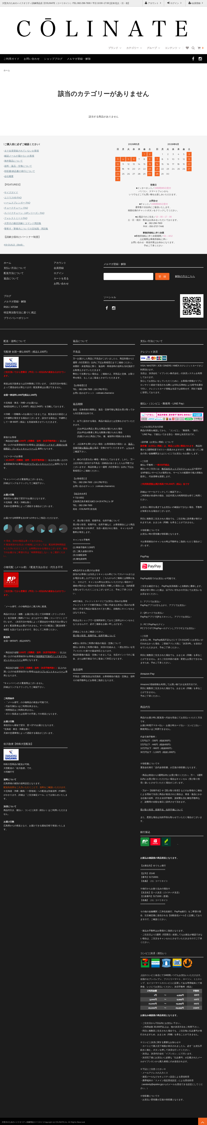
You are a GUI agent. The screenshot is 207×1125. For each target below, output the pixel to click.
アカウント (153, 2)
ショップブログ (53, 58)
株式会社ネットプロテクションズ (178, 467)
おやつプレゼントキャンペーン (40, 462)
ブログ (7, 296)
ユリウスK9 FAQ (13, 197)
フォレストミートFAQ (15, 218)
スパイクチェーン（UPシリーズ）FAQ (24, 213)
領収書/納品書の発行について (19, 171)
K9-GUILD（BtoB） (14, 244)
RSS (6, 306)
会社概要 (8, 176)
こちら (129, 446)
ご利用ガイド (12, 58)
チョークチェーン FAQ (16, 208)
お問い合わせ (32, 58)
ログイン (175, 2)
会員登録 (196, 2)
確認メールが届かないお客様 (19, 156)
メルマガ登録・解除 (79, 58)
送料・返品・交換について (18, 166)
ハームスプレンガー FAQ (17, 202)
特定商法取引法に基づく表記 (20, 311)
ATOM (14, 306)
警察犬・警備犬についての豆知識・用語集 (26, 228)
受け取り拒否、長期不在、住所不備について (94, 634)
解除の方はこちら (185, 276)
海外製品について (13, 161)
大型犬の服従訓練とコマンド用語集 (22, 223)
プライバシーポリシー (16, 316)
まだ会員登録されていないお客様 (21, 150)
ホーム (7, 70)
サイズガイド (11, 192)
